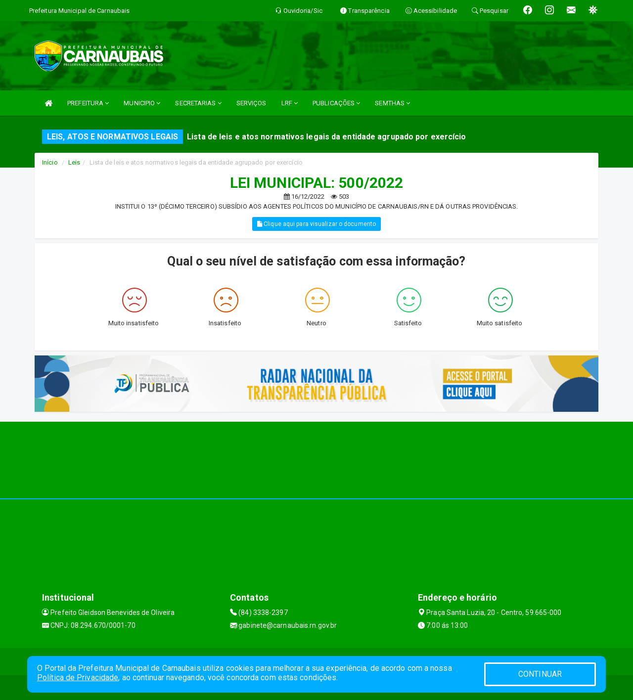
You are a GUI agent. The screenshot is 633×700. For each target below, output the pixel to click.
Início (50, 162)
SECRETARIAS (198, 103)
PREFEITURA (88, 103)
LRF (289, 103)
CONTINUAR (540, 674)
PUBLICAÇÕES (336, 103)
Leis (74, 162)
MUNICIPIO (142, 103)
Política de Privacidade (77, 677)
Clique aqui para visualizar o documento (316, 223)
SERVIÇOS (251, 103)
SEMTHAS (392, 103)
